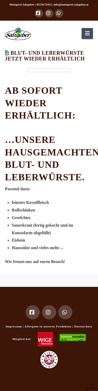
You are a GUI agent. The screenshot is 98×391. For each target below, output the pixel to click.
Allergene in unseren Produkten (48, 326)
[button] (87, 33)
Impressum (14, 326)
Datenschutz (83, 326)
